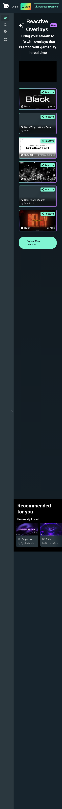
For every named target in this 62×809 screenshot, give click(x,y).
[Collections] (5, 39)
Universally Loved (28, 519)
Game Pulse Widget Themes (34, 666)
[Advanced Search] (5, 24)
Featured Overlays (28, 557)
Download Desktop (46, 6)
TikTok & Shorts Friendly (32, 731)
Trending (22, 634)
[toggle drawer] (12, 411)
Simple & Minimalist (29, 796)
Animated (23, 699)
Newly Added (25, 601)
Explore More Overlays (34, 243)
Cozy (20, 764)
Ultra (26, 6)
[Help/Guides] (5, 31)
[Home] (5, 18)
